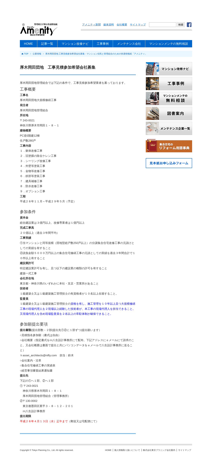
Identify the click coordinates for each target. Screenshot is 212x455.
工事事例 (103, 43)
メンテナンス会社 (129, 43)
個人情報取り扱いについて (127, 450)
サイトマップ (138, 24)
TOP (26, 54)
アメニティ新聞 (91, 24)
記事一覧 (47, 43)
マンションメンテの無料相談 (168, 43)
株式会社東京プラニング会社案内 (159, 450)
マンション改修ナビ (75, 43)
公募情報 (37, 54)
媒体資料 (108, 24)
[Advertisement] (106, 9)
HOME (28, 43)
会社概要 (122, 24)
